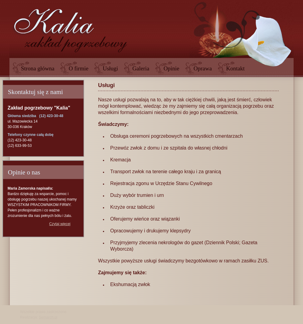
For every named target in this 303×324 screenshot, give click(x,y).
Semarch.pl (48, 317)
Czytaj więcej (59, 224)
